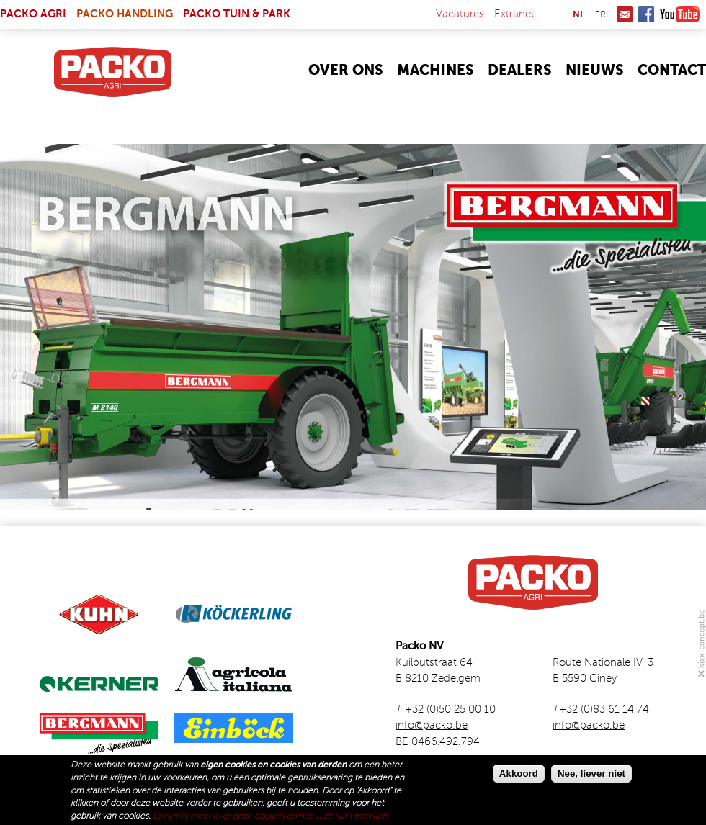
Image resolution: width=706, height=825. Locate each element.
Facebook (646, 14)
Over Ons (345, 71)
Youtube (680, 14)
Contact (672, 71)
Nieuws (595, 71)
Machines (435, 71)
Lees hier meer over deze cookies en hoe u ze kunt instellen (270, 817)
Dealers (520, 71)
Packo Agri (33, 14)
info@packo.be (432, 725)
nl (579, 14)
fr (600, 14)
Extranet (514, 14)
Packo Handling (124, 14)
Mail (625, 14)
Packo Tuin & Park (236, 14)
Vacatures (460, 14)
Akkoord (518, 775)
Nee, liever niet (591, 775)
